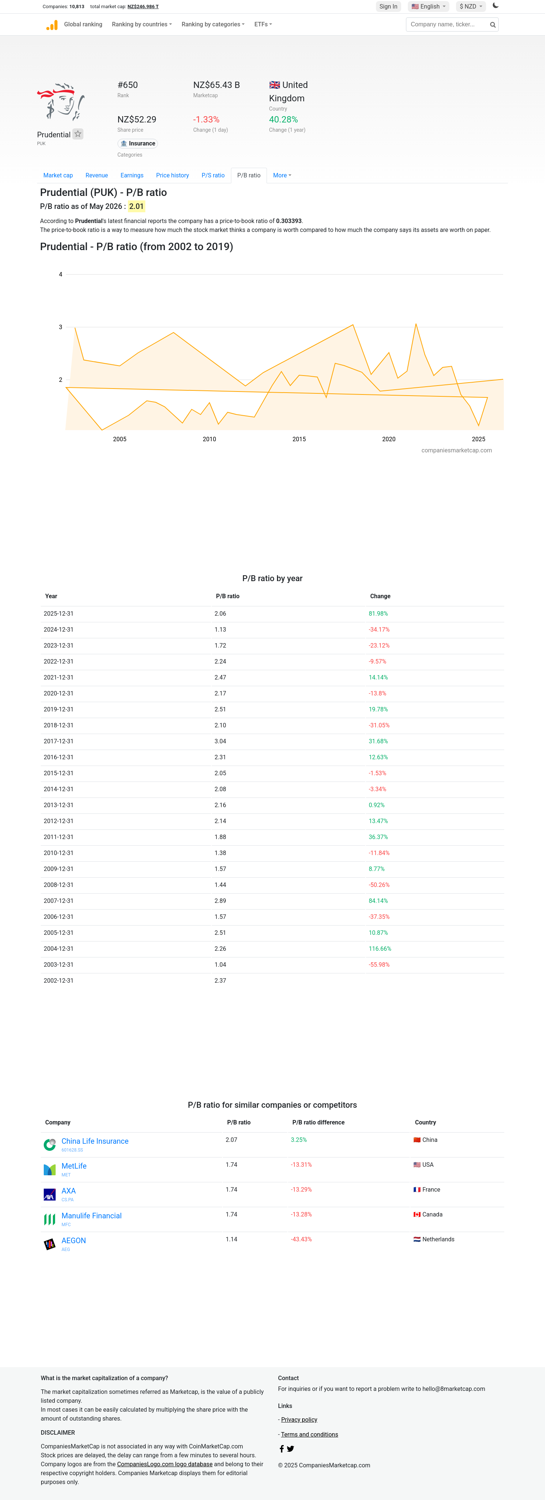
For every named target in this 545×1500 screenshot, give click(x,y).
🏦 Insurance (137, 143)
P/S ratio (213, 175)
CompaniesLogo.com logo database (164, 1464)
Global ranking (83, 24)
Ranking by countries (140, 24)
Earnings (131, 175)
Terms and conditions (309, 1434)
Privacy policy (299, 1419)
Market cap (58, 175)
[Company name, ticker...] (452, 24)
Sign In (388, 6)
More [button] (280, 175)
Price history (172, 175)
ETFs (261, 24)
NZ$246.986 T (143, 6)
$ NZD (469, 6)
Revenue (97, 175)
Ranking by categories (211, 24)
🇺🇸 (426, 6)
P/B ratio (249, 175)
